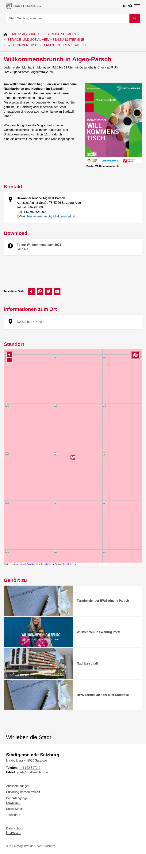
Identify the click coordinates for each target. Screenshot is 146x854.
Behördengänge (17, 798)
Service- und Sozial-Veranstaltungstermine (46, 39)
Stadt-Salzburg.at (25, 34)
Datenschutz (14, 828)
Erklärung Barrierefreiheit (23, 792)
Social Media (15, 808)
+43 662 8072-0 (29, 767)
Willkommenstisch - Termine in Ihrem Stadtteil (47, 45)
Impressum (13, 832)
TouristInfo (13, 815)
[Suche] (67, 18)
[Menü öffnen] (131, 6)
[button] (31, 291)
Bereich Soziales (61, 34)
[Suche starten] (134, 18)
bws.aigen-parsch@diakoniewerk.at (51, 216)
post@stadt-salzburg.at (33, 772)
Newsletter (13, 802)
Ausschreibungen (18, 786)
